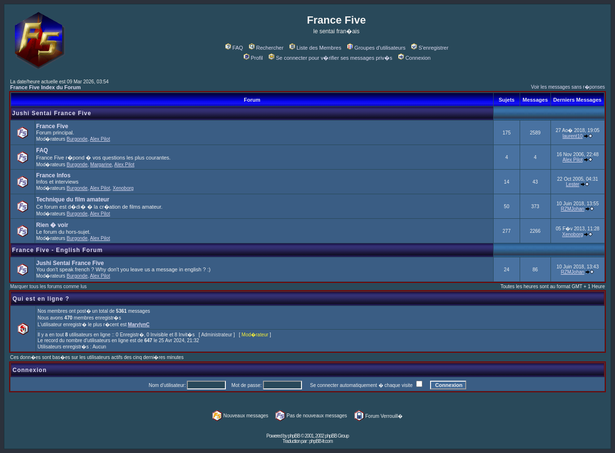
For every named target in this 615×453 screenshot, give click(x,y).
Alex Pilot (100, 139)
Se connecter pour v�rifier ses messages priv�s (330, 58)
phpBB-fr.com (321, 441)
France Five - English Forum (57, 250)
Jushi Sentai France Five (52, 113)
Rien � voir (52, 225)
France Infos (53, 175)
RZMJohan (572, 209)
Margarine (101, 164)
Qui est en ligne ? (41, 298)
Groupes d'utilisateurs (376, 48)
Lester (572, 184)
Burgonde (76, 139)
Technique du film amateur (72, 199)
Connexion (414, 58)
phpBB (294, 436)
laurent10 (573, 136)
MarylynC (139, 324)
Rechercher (266, 48)
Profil (253, 58)
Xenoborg (123, 188)
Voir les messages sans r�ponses (568, 87)
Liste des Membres (315, 48)
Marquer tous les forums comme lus (48, 286)
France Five (52, 126)
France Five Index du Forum (45, 87)
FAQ (234, 48)
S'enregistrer (429, 48)
